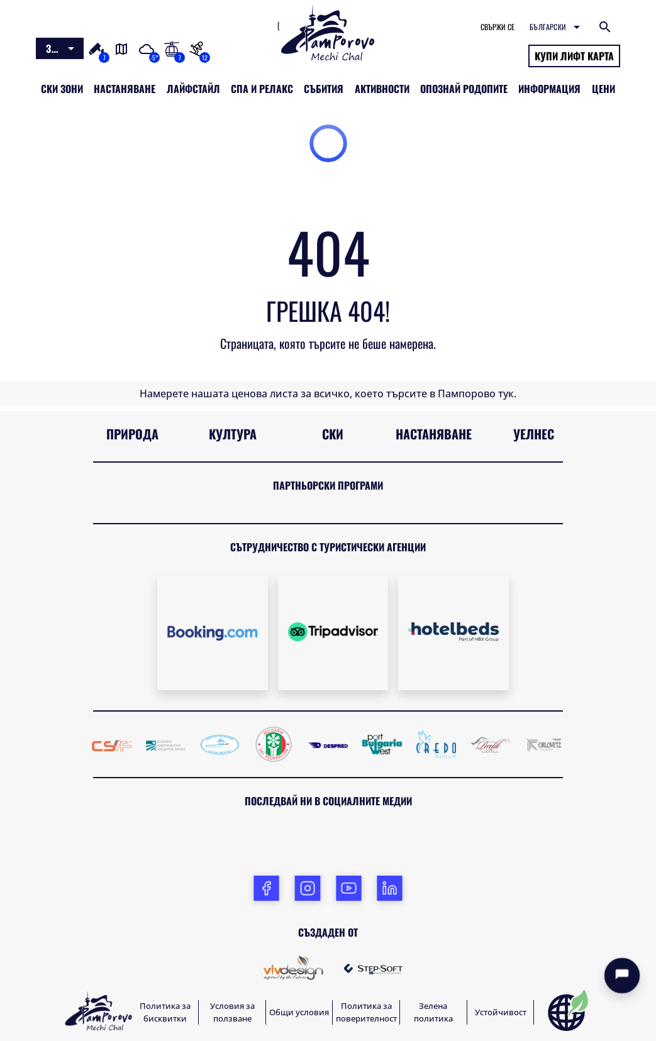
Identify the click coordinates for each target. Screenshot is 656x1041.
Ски (332, 433)
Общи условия (299, 1012)
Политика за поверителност (366, 1012)
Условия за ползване (232, 1012)
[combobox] (60, 48)
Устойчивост (500, 1012)
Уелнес (533, 433)
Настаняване (434, 433)
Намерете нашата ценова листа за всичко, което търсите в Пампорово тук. (328, 393)
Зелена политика (433, 1012)
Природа (132, 433)
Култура (233, 433)
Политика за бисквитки (165, 1012)
